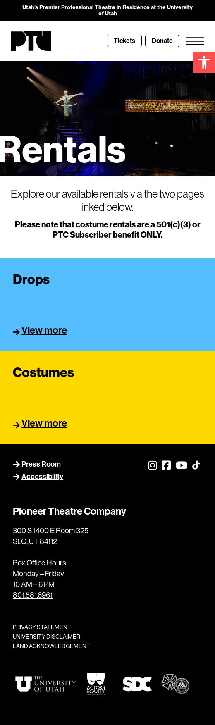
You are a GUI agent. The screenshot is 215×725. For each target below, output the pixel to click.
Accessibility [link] (42, 476)
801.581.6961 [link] (33, 595)
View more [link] (44, 330)
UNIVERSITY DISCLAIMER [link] (46, 636)
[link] (204, 62)
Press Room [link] (41, 464)
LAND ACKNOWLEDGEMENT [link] (51, 646)
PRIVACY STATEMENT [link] (42, 627)
